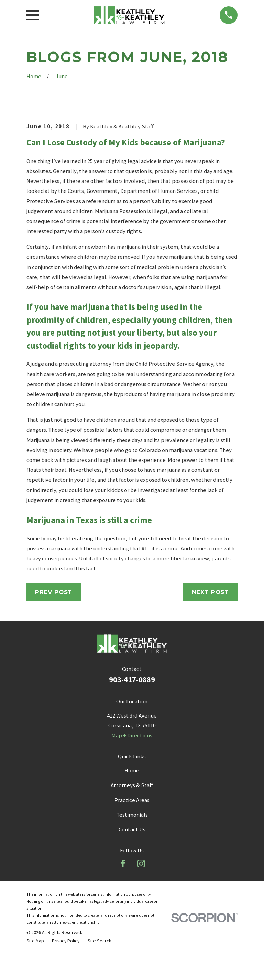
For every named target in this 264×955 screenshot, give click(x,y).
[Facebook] (123, 863)
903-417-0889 (132, 679)
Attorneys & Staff (132, 785)
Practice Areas (132, 800)
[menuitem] (35, 940)
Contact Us (132, 829)
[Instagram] (141, 863)
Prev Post (54, 592)
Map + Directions (131, 735)
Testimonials (132, 814)
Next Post (210, 592)
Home (131, 770)
